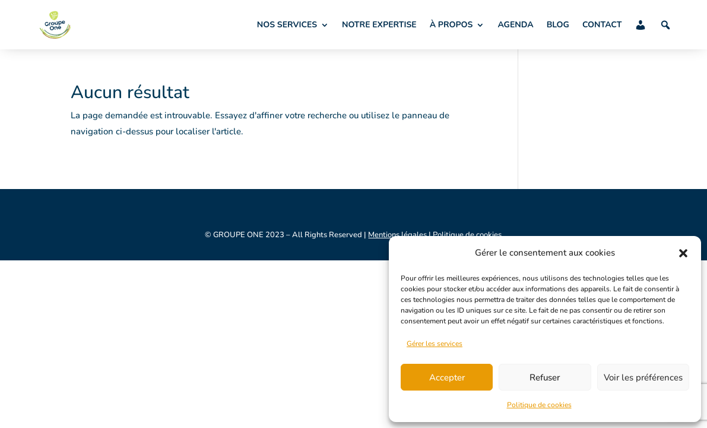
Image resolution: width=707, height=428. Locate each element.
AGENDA (515, 24)
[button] (683, 253)
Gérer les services (434, 343)
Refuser (545, 377)
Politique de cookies (539, 405)
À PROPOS (451, 24)
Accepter (447, 377)
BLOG (558, 24)
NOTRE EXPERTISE (379, 24)
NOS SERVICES (287, 24)
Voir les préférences (643, 377)
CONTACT (602, 24)
